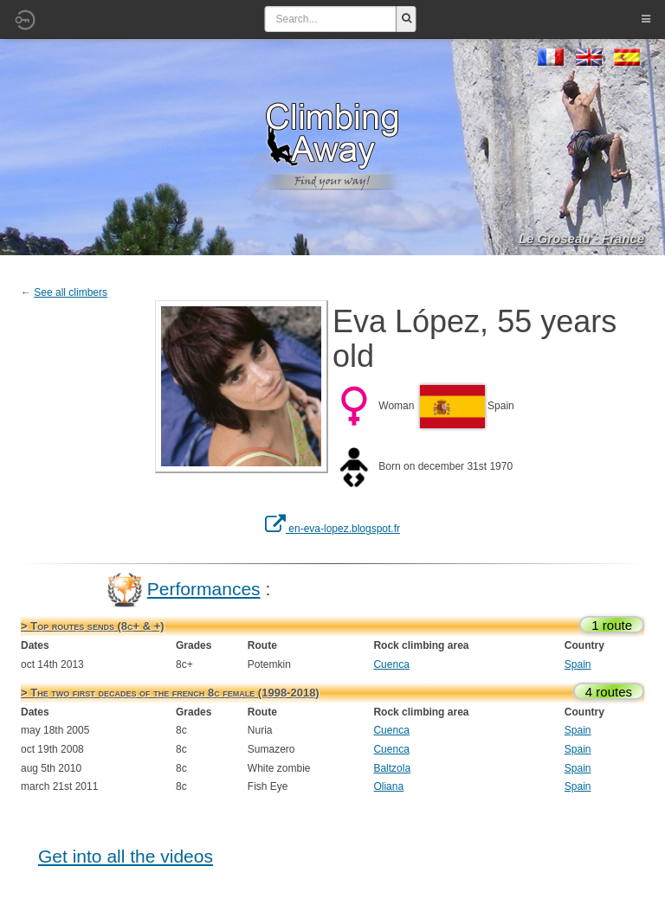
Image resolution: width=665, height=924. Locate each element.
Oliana (388, 786)
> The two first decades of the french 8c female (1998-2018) (170, 692)
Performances (204, 589)
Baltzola (391, 768)
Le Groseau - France (581, 238)
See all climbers (70, 292)
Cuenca (391, 664)
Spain (578, 664)
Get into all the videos (125, 856)
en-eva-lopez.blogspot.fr (332, 529)
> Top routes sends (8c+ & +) (93, 625)
